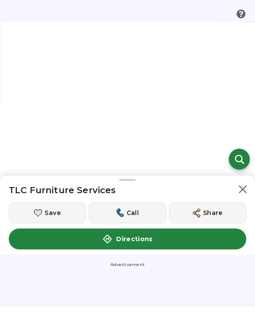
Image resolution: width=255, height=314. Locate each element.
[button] (243, 135)
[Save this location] (47, 157)
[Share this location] (207, 157)
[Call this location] (127, 157)
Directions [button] (127, 183)
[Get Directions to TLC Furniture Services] (127, 266)
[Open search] (239, 103)
